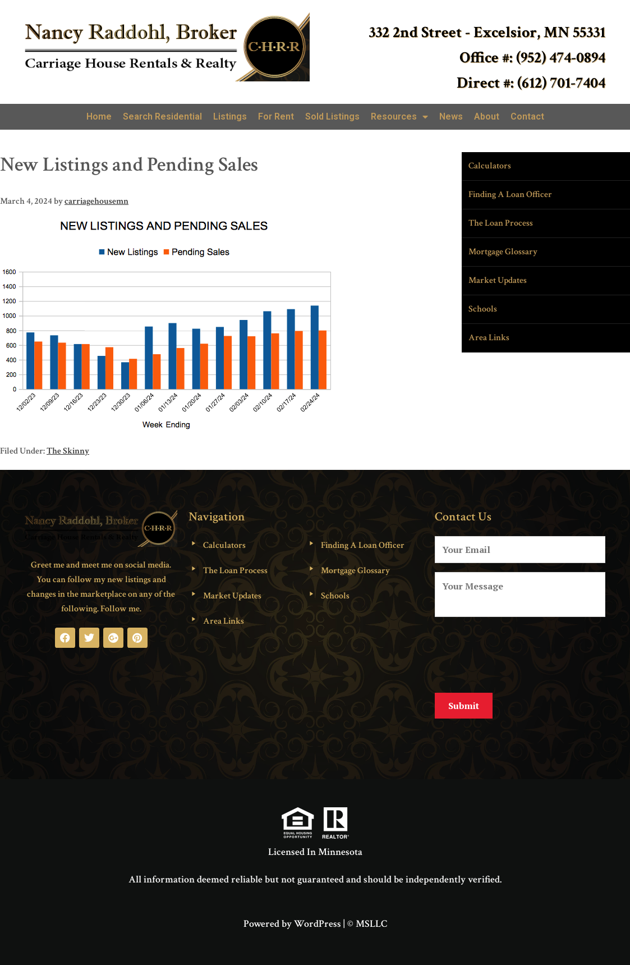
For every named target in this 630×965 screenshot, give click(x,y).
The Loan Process (500, 223)
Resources (399, 117)
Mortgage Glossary (502, 252)
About (486, 116)
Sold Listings (332, 116)
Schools (482, 309)
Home (99, 116)
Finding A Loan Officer (510, 194)
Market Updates (497, 280)
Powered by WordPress (292, 917)
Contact (527, 116)
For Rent (276, 116)
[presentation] (520, 653)
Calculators (489, 166)
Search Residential (162, 116)
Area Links (488, 338)
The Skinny (68, 451)
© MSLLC (367, 917)
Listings (230, 116)
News (451, 116)
